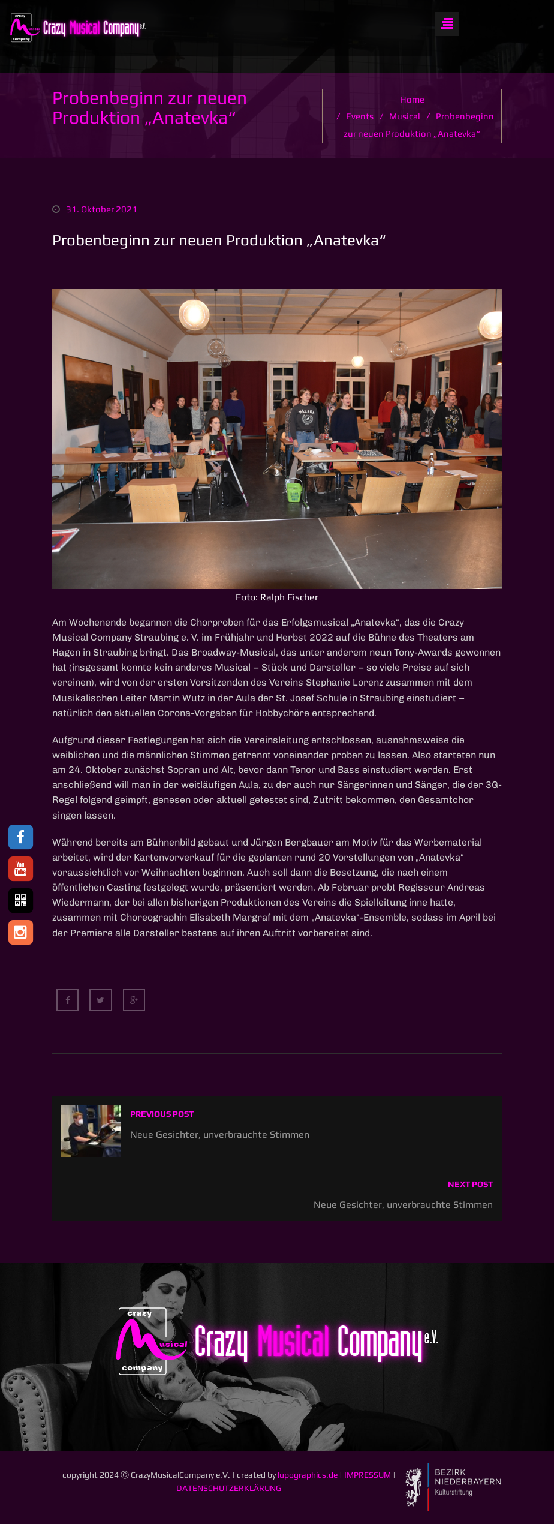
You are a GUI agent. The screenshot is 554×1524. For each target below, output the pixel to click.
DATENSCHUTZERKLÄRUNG (228, 1488)
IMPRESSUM (367, 1475)
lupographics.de (308, 1475)
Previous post (162, 1114)
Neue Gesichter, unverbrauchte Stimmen (219, 1134)
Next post (470, 1184)
